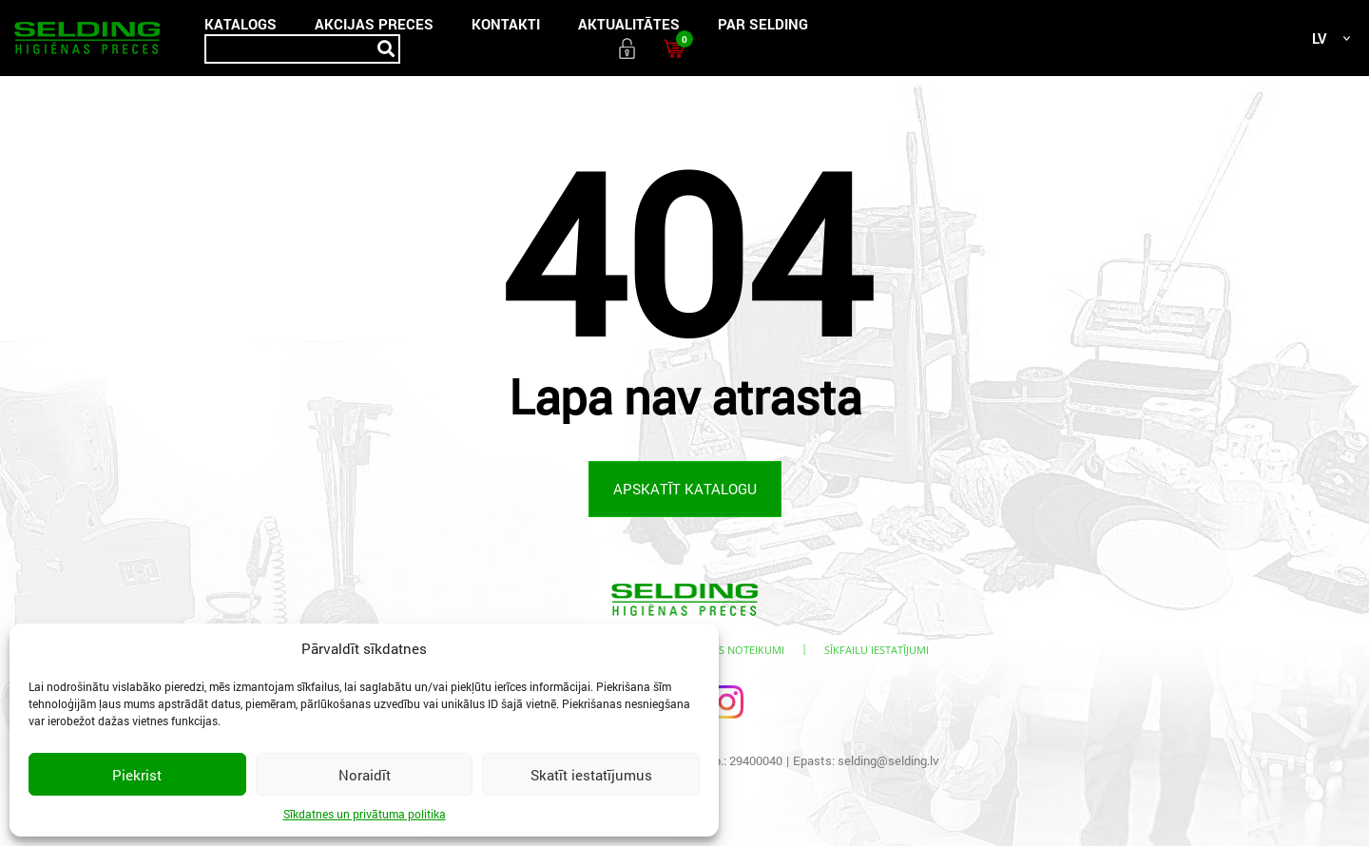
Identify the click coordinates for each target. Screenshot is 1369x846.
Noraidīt (364, 774)
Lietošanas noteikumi (724, 650)
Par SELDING (763, 23)
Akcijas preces (374, 23)
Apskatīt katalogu (685, 488)
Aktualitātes (629, 23)
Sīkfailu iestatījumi (876, 650)
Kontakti (506, 23)
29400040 (755, 760)
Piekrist (137, 774)
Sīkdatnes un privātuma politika (364, 813)
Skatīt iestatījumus (591, 774)
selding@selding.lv (888, 760)
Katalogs (240, 23)
